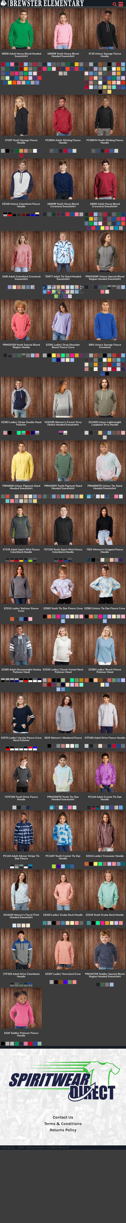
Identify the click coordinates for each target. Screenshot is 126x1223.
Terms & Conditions (63, 1123)
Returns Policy (63, 1130)
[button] (114, 4)
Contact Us (63, 1117)
